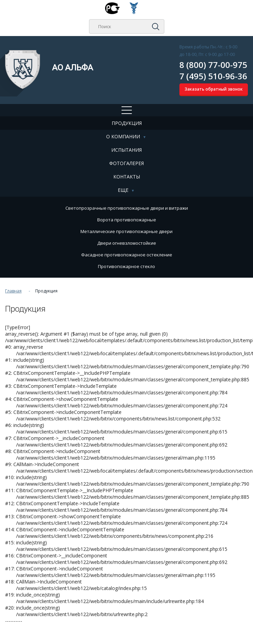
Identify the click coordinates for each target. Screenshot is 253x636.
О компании (123, 136)
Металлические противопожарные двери (126, 231)
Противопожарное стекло (126, 266)
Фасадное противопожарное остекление (126, 255)
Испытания (126, 150)
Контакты (126, 176)
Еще (123, 190)
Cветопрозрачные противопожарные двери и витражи (126, 208)
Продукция (127, 123)
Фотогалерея (126, 163)
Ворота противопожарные (126, 220)
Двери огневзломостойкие (126, 243)
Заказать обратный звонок (214, 89)
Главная (13, 291)
